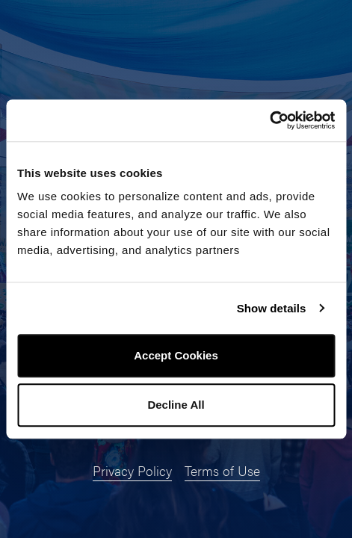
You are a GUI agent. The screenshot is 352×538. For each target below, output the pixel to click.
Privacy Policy (132, 470)
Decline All (175, 404)
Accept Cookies (176, 355)
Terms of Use (222, 470)
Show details (271, 308)
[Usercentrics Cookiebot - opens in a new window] (269, 120)
